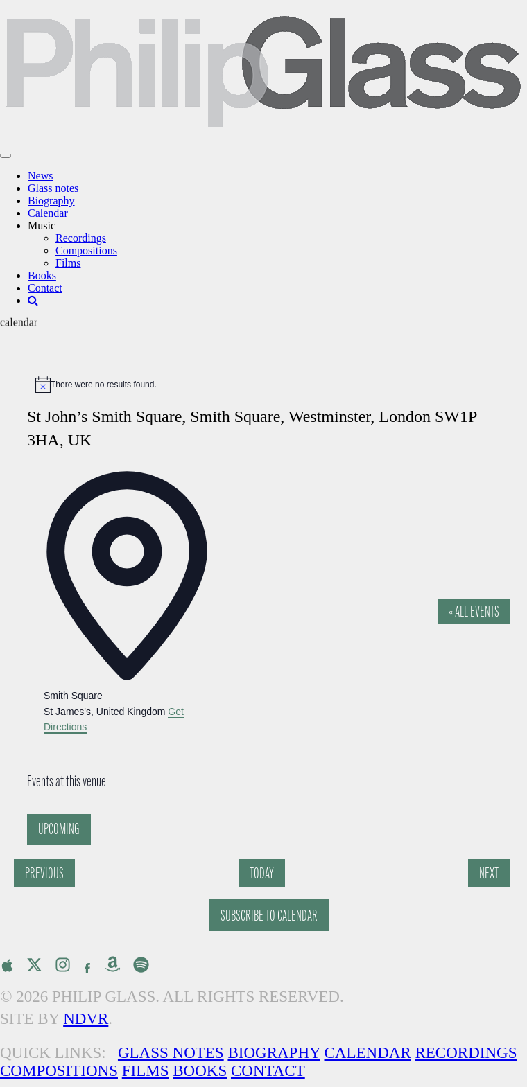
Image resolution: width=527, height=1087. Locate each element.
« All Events (474, 611)
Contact (45, 288)
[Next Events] (489, 873)
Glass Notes (171, 1052)
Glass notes (53, 188)
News (40, 176)
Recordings (80, 238)
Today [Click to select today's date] (262, 873)
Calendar (48, 213)
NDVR (85, 1018)
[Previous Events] (44, 873)
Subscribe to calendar (269, 915)
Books (42, 275)
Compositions (86, 250)
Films (67, 263)
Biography (51, 200)
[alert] (270, 384)
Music (41, 225)
